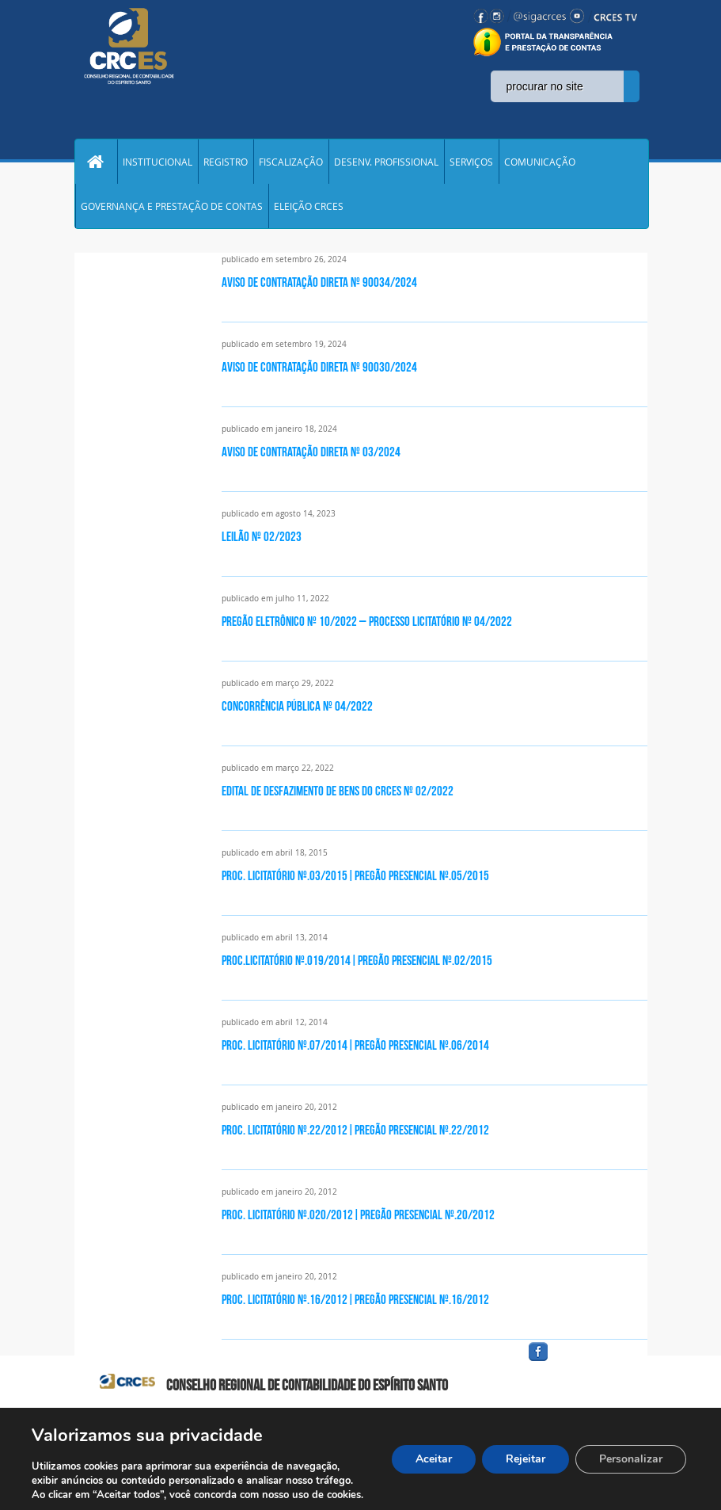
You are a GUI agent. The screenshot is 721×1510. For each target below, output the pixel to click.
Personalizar (630, 1458)
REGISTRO (225, 161)
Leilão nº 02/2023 (262, 536)
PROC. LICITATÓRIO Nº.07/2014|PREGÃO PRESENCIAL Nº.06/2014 (355, 1045)
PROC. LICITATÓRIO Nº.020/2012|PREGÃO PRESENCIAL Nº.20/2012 (358, 1214)
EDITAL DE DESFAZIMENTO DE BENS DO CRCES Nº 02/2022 (337, 791)
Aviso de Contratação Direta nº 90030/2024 (319, 367)
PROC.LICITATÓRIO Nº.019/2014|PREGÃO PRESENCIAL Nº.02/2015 (357, 960)
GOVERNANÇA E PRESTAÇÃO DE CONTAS (172, 206)
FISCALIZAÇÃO (291, 161)
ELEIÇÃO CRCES (308, 206)
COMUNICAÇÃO (539, 161)
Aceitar (434, 1458)
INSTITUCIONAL (157, 161)
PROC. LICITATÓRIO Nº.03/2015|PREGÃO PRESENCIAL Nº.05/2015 (355, 875)
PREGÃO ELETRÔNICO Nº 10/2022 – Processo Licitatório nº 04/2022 (367, 621)
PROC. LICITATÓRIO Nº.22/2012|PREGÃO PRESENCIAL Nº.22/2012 (355, 1130)
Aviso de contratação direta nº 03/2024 (311, 451)
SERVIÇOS (471, 161)
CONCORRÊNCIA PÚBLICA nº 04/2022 (297, 706)
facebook (576, 1361)
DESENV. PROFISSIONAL (386, 161)
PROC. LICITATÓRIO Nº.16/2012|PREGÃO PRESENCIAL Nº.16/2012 (355, 1299)
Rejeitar (525, 1458)
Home (95, 161)
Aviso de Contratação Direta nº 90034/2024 (319, 282)
